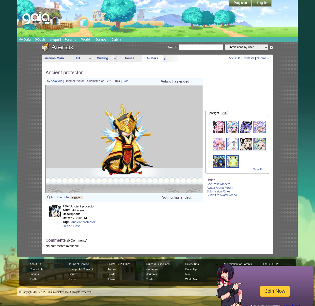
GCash (40, 39)
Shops (55, 39)
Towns (111, 279)
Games (100, 39)
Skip (125, 81)
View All (258, 169)
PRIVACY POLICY (119, 263)
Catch (116, 39)
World (85, 39)
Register (240, 3)
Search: (172, 47)
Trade (149, 279)
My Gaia (24, 39)
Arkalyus (57, 81)
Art (78, 58)
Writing (102, 58)
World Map (191, 279)
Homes (129, 58)
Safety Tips (192, 263)
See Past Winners (218, 184)
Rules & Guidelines (158, 263)
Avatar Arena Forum (220, 187)
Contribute (152, 269)
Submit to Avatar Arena (222, 195)
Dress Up (191, 269)
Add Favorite (60, 197)
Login (262, 3)
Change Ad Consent (81, 269)
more (90, 58)
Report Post (71, 226)
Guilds (111, 274)
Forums (70, 39)
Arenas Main (54, 58)
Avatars (152, 58)
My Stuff (234, 58)
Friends (34, 274)
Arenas (112, 269)
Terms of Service (79, 263)
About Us (35, 263)
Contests (248, 58)
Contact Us (36, 269)
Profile (33, 279)
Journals (151, 274)
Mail (187, 274)
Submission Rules (218, 191)
